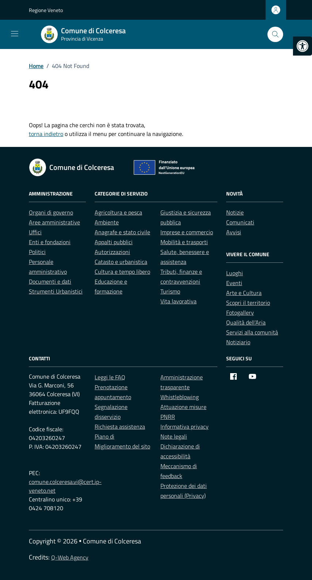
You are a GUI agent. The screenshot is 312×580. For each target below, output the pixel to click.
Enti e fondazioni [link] (50, 242)
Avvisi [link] (233, 232)
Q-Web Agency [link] (69, 557)
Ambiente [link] (107, 222)
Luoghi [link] (234, 273)
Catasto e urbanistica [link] (121, 261)
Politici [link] (37, 251)
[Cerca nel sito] (275, 34)
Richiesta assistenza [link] (120, 426)
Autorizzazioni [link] (112, 251)
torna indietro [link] (46, 133)
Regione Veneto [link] (46, 10)
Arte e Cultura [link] (244, 292)
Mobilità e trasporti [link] (184, 242)
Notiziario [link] (238, 342)
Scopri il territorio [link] (248, 302)
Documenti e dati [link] (50, 281)
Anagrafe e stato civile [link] (122, 232)
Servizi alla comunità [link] (252, 332)
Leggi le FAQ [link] (110, 377)
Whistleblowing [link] (179, 397)
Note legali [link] (173, 436)
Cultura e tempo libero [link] (122, 271)
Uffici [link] (35, 232)
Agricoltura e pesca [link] (118, 212)
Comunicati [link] (240, 222)
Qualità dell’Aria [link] (246, 322)
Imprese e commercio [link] (186, 232)
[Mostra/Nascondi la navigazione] (14, 33)
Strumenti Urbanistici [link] (56, 291)
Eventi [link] (234, 282)
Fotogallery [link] (240, 312)
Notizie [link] (235, 212)
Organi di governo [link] (51, 212)
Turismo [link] (170, 291)
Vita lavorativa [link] (178, 301)
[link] (302, 46)
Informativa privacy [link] (184, 426)
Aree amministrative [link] (54, 222)
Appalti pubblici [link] (114, 242)
